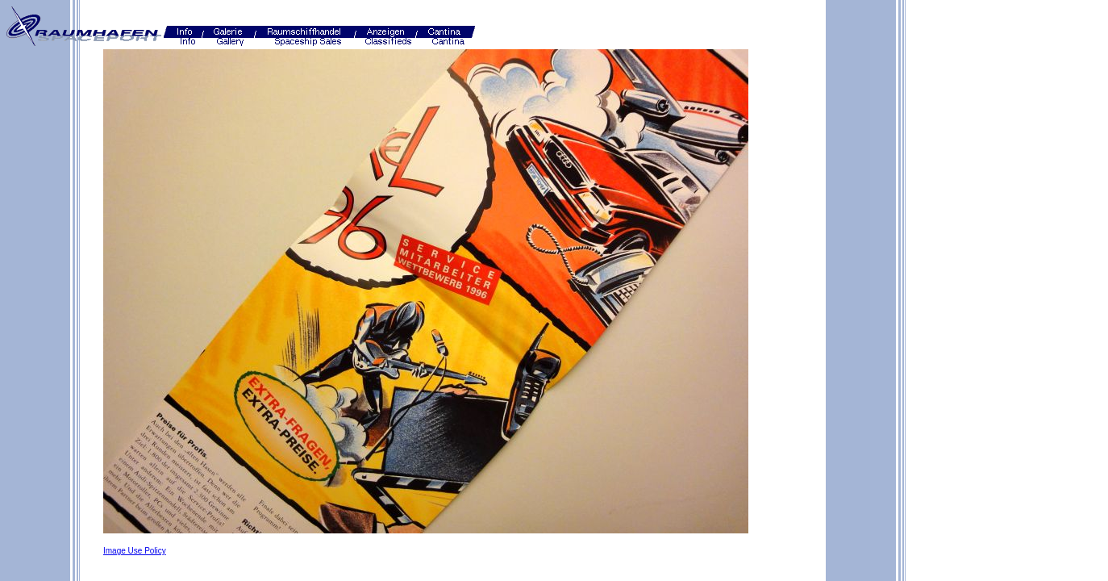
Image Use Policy (134, 550)
